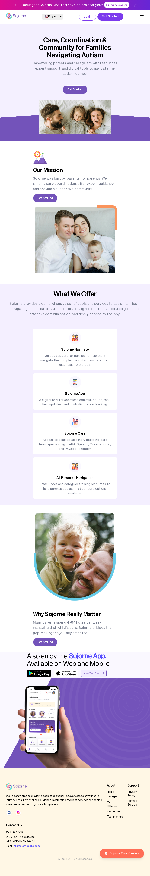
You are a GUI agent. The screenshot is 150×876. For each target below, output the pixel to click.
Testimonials (115, 816)
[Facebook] (9, 813)
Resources (113, 811)
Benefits (112, 797)
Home (110, 792)
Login (87, 16)
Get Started (110, 16)
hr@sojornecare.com (27, 846)
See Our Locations (117, 5)
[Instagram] (18, 813)
